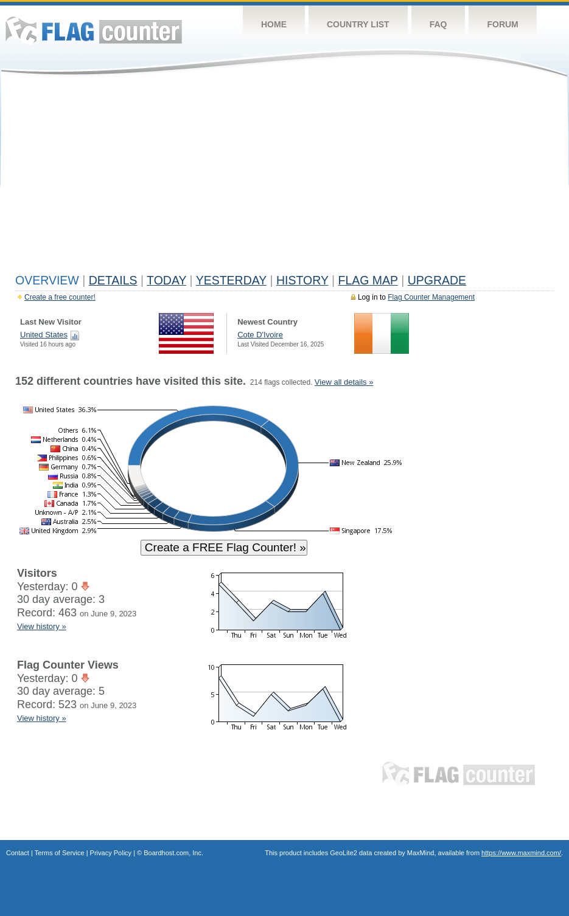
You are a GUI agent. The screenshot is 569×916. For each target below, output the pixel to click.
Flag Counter (93, 30)
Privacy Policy (110, 852)
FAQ (438, 24)
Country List (358, 24)
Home (274, 24)
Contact (17, 852)
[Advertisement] (284, 177)
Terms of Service (60, 852)
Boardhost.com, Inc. (173, 852)
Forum (502, 24)
